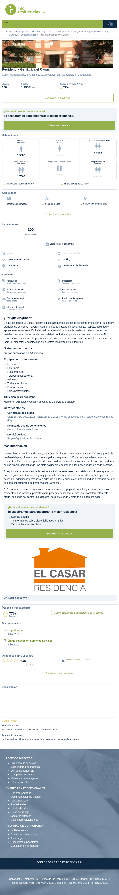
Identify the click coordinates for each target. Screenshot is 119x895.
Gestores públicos (21, 815)
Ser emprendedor (21, 792)
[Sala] (57, 63)
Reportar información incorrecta (78, 659)
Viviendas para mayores (24, 778)
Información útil (19, 782)
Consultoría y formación (24, 845)
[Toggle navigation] (6, 24)
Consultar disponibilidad (59, 214)
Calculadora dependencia (25, 766)
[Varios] (64, 63)
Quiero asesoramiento (59, 125)
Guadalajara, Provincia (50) (94, 31)
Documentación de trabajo (26, 796)
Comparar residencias (23, 774)
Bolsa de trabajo (20, 812)
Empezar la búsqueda (59, 533)
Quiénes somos (20, 830)
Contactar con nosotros (24, 834)
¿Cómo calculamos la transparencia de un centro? (78, 613)
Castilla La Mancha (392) (66, 31)
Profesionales (18, 804)
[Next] (105, 54)
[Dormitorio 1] (51, 63)
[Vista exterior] (44, 63)
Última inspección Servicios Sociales (29, 640)
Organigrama (15, 630)
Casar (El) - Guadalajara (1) (22, 35)
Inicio (8, 31)
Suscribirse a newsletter (24, 841)
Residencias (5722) (41, 31)
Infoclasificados (19, 808)
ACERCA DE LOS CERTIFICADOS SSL (59, 862)
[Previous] (10, 54)
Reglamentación (20, 800)
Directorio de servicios (23, 763)
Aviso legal (17, 838)
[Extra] (70, 63)
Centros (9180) (21, 31)
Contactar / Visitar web (58, 97)
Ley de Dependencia (22, 770)
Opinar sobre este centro (59, 673)
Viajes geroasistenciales (24, 819)
